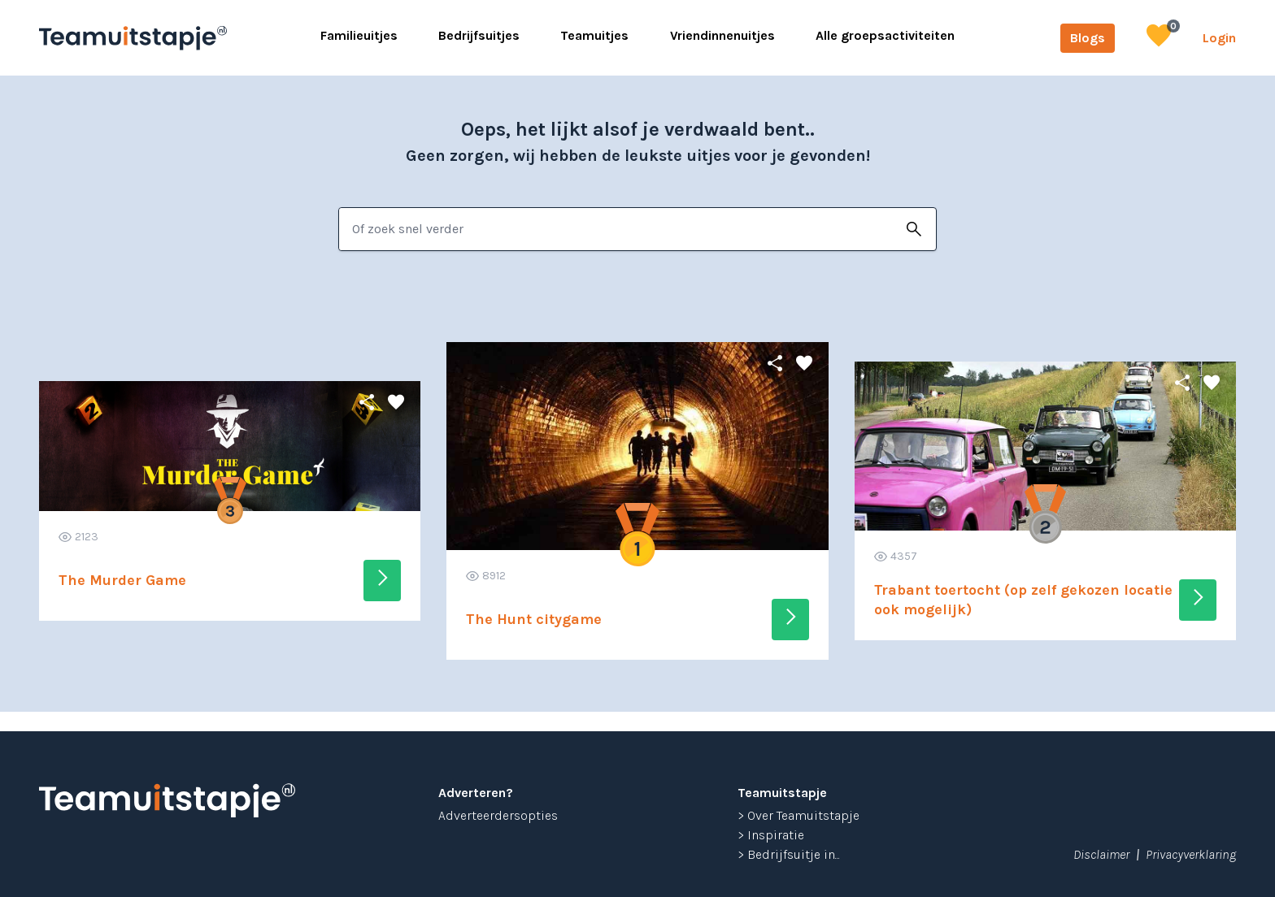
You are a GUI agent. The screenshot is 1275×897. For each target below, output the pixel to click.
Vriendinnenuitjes (722, 35)
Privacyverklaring (1191, 854)
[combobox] (616, 229)
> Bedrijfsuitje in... (789, 854)
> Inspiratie (771, 835)
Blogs (1087, 38)
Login (1219, 38)
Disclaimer (1101, 854)
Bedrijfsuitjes (479, 35)
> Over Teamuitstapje (798, 815)
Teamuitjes (594, 35)
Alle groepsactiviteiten (885, 35)
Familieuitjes (359, 35)
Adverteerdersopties (498, 815)
